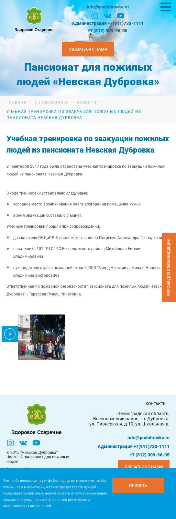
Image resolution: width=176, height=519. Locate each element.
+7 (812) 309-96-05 (107, 30)
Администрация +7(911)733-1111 (108, 23)
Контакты (156, 404)
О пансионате (51, 102)
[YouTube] (121, 16)
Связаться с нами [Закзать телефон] (88, 49)
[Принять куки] (138, 485)
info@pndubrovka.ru (108, 6)
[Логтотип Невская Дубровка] (33, 19)
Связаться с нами (144, 467)
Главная (16, 102)
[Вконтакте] (108, 16)
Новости (86, 102)
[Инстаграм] (95, 16)
